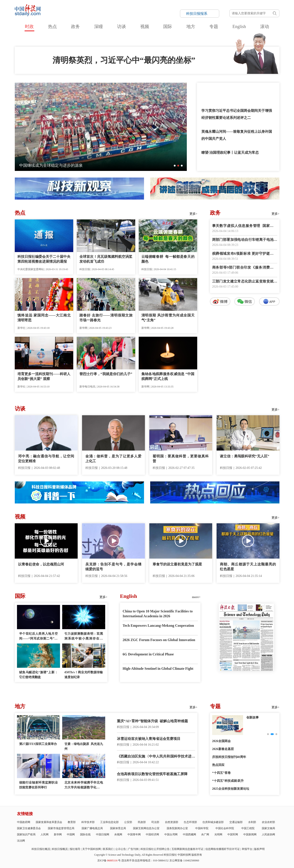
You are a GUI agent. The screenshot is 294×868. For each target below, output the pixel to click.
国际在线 (85, 834)
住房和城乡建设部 (213, 822)
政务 (75, 26)
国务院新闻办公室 (177, 828)
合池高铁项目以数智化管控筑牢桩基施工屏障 (152, 774)
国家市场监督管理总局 (61, 828)
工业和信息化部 (109, 822)
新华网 (58, 834)
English (239, 26)
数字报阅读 (244, 385)
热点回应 (218, 765)
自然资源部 (171, 822)
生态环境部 (190, 822)
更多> (193, 213)
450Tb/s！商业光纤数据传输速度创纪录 (83, 675)
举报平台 (247, 849)
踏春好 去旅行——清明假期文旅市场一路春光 (106, 317)
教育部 (72, 822)
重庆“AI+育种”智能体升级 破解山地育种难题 (152, 721)
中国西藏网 (189, 834)
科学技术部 (88, 822)
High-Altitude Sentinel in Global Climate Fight (158, 668)
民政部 (142, 822)
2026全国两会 (221, 741)
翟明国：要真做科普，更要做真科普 (181, 458)
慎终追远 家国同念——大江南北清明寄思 (44, 317)
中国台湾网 (171, 834)
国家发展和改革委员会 (49, 822)
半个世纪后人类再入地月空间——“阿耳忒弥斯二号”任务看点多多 (38, 636)
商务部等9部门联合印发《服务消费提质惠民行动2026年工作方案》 (244, 268)
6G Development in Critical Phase (148, 654)
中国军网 (232, 834)
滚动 (264, 26)
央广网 (205, 834)
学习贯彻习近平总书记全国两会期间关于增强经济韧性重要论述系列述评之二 (236, 114)
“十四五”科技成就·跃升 (228, 780)
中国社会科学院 (224, 828)
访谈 (121, 26)
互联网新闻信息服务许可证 (187, 849)
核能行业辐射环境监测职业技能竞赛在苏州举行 (38, 785)
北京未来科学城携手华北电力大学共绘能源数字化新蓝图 (83, 785)
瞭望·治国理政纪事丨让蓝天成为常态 (230, 152)
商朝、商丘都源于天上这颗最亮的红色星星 (248, 566)
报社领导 (75, 849)
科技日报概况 (60, 849)
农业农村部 (268, 822)
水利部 (252, 822)
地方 (190, 26)
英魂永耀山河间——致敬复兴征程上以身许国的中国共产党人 (236, 135)
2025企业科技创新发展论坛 (230, 788)
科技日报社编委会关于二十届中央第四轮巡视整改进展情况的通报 (44, 259)
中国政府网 (23, 822)
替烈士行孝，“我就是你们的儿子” (105, 374)
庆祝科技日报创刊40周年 (229, 757)
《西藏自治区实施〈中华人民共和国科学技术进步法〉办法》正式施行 (156, 756)
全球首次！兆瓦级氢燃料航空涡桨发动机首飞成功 (106, 259)
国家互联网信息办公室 (146, 828)
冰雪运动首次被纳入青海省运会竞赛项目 (148, 739)
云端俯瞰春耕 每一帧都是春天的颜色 (168, 259)
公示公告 (120, 849)
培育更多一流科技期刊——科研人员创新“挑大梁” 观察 (44, 376)
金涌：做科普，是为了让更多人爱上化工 (113, 458)
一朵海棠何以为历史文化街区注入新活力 (55, 165)
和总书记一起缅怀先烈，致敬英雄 (227, 90)
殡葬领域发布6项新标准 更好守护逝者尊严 (244, 254)
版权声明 (259, 849)
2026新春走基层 (223, 749)
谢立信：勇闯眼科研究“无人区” (244, 456)
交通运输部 (236, 822)
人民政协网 (268, 834)
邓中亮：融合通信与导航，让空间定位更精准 (46, 458)
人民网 (45, 834)
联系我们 (108, 849)
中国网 (71, 834)
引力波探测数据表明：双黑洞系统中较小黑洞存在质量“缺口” (83, 636)
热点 (52, 26)
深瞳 (98, 26)
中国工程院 (248, 828)
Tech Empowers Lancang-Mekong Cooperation (158, 625)
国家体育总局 (118, 828)
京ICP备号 (109, 860)
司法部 (155, 822)
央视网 (118, 834)
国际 (167, 26)
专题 (213, 26)
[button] (175, 165)
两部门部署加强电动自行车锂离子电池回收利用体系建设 (244, 240)
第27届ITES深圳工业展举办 (38, 744)
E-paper (246, 676)
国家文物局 (268, 828)
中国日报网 (102, 834)
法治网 (21, 840)
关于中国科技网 (91, 849)
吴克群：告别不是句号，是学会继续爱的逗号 (113, 566)
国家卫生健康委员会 (29, 828)
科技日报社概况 (41, 849)
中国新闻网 (250, 834)
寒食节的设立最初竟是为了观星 (177, 564)
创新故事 (252, 717)
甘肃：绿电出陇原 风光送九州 (83, 746)
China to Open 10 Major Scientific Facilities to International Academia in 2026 (158, 613)
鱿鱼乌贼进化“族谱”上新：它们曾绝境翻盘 (38, 675)
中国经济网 (152, 834)
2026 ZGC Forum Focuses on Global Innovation (159, 640)
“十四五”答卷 (221, 772)
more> (196, 597)
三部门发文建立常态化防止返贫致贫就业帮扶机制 (244, 281)
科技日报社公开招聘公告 (155, 849)
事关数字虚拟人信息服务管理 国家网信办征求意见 (244, 226)
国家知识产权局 (26, 834)
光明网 (218, 834)
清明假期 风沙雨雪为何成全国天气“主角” (168, 317)
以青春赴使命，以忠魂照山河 (41, 564)
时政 (29, 26)
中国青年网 (134, 834)
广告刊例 (133, 849)
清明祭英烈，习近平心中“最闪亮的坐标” (123, 60)
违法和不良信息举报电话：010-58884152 (145, 860)
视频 (144, 26)
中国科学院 (201, 828)
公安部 (128, 822)
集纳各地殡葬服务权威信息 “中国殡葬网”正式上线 (168, 376)
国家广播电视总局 (92, 828)
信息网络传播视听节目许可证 (222, 849)
